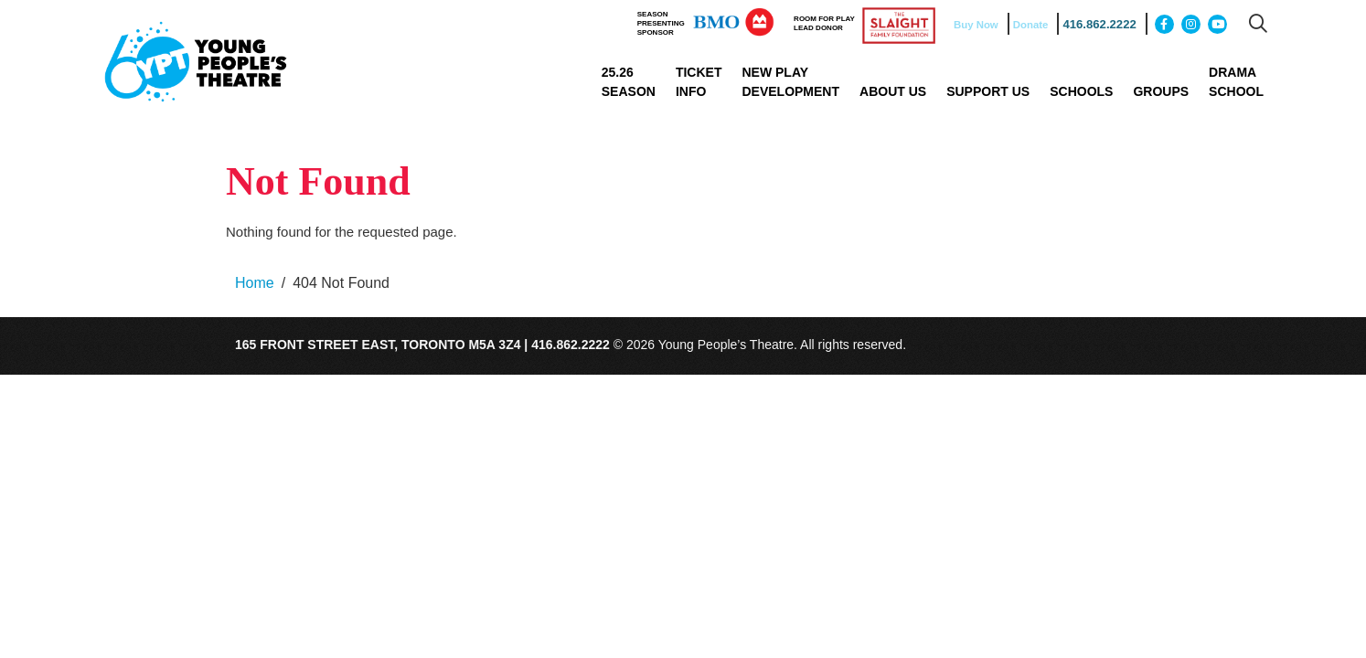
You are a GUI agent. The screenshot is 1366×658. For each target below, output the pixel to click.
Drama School (1236, 82)
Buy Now (970, 24)
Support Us (988, 91)
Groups (1161, 91)
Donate (1027, 24)
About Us (892, 91)
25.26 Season (629, 82)
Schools (1081, 91)
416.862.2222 (1094, 24)
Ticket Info (699, 82)
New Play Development (790, 82)
